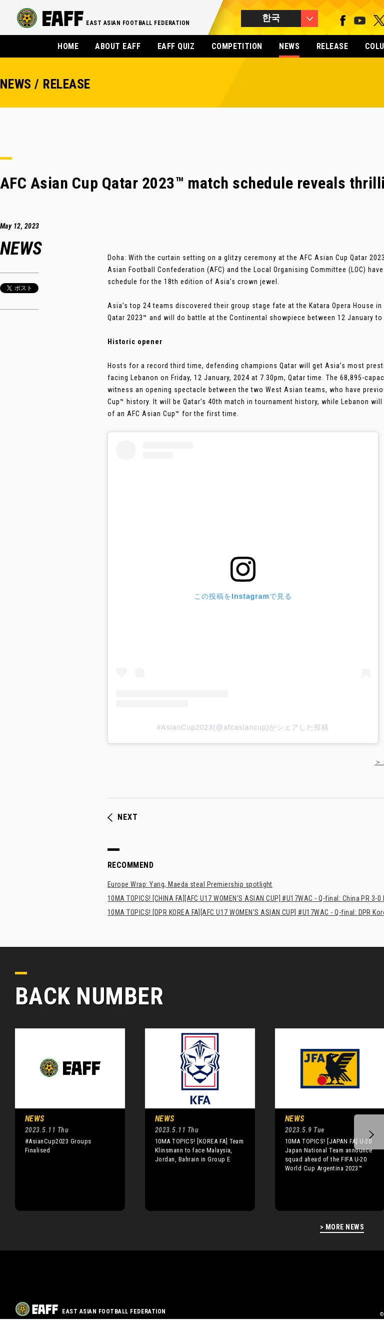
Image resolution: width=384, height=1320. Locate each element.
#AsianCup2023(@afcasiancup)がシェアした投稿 (243, 727)
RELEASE (332, 46)
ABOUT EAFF (117, 46)
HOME (68, 46)
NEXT (123, 817)
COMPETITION (237, 46)
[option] (62, 1119)
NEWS (289, 46)
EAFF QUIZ (176, 46)
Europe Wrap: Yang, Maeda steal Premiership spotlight (190, 884)
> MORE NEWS (342, 1227)
